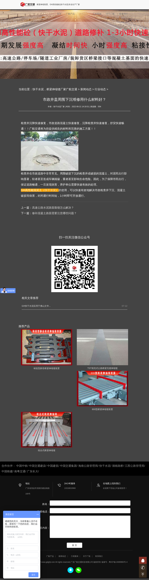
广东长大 (32, 471)
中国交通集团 (68, 465)
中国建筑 (52, 465)
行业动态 (100, 89)
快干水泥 (50, 190)
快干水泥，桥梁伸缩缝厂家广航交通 (55, 89)
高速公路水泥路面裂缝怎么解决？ (53, 207)
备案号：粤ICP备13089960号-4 (114, 564)
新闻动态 (83, 15)
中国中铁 (21, 465)
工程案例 (97, 15)
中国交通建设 (37, 465)
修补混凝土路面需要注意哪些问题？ (54, 213)
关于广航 (110, 15)
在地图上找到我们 (111, 483)
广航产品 (70, 15)
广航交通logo (29, 5)
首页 (59, 15)
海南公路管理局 (88, 465)
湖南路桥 (117, 465)
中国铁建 (7, 471)
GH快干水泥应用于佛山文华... (36, 306)
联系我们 (123, 15)
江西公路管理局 (134, 465)
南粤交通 (19, 471)
